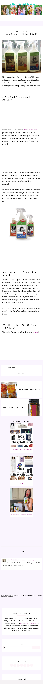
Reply (5, 568)
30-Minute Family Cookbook (28, 623)
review (23, 373)
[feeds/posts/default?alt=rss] (28, 665)
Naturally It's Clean (30, 130)
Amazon (35, 332)
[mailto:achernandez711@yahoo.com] (31, 665)
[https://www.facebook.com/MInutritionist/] (18, 665)
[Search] (35, 647)
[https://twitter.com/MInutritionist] (24, 665)
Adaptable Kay (13, 560)
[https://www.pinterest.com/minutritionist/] (14, 665)
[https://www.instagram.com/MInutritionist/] (11, 665)
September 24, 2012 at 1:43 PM (28, 560)
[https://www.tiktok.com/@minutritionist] (21, 665)
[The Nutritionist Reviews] (21, 14)
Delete (10, 568)
